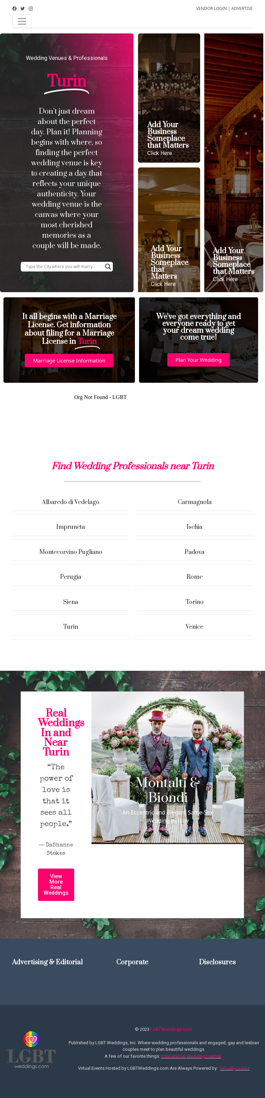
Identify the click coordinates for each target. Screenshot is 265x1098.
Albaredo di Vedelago (70, 502)
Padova (194, 552)
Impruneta (70, 527)
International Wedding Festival (191, 1056)
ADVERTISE (242, 8)
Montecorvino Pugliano (70, 552)
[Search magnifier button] (108, 266)
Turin (70, 627)
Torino (195, 602)
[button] (69, 360)
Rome (195, 577)
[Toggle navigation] (22, 21)
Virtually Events (234, 1068)
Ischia (194, 527)
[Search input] (63, 266)
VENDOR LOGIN (211, 8)
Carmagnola (195, 502)
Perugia (70, 577)
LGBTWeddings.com (171, 1029)
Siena (70, 602)
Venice (194, 627)
